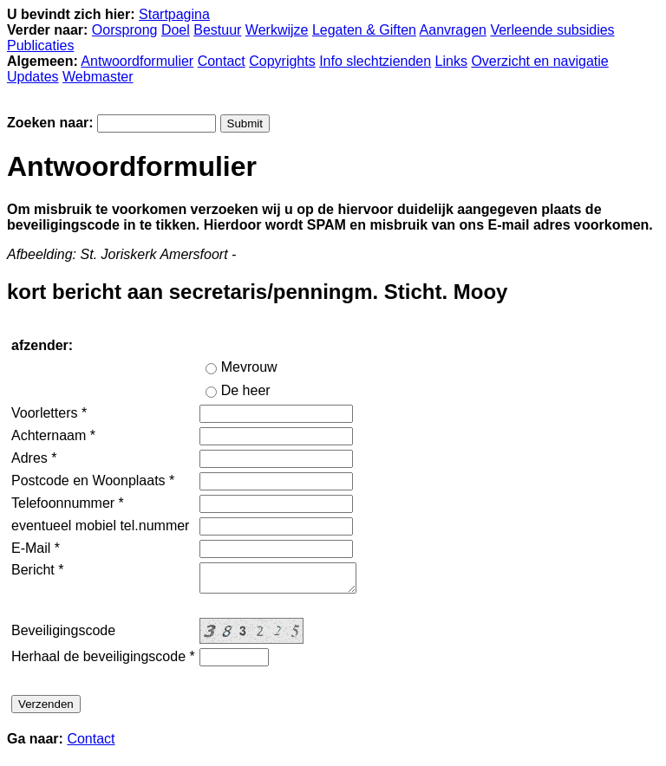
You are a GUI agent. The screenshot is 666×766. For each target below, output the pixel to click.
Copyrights (282, 61)
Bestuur (217, 30)
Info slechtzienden (375, 61)
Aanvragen (453, 30)
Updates (33, 76)
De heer (246, 390)
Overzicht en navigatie (539, 61)
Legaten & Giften (364, 30)
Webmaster (98, 76)
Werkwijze (277, 30)
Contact (221, 61)
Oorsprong (125, 30)
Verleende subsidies (552, 30)
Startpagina (174, 14)
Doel (175, 30)
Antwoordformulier (137, 61)
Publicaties (40, 45)
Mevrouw (249, 367)
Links (451, 61)
